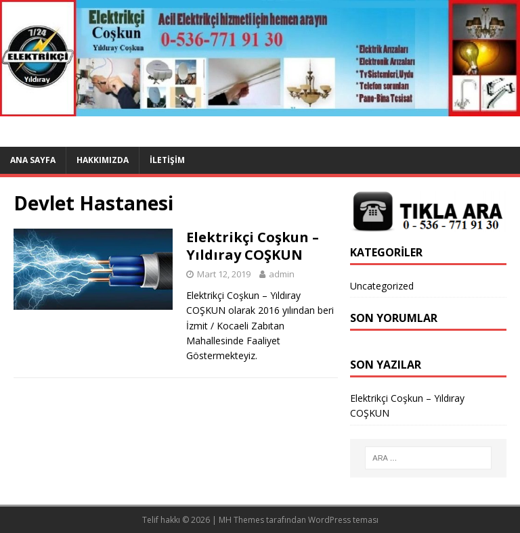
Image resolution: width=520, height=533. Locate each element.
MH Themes (241, 520)
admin (282, 274)
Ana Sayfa (33, 160)
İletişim (167, 160)
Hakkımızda (103, 160)
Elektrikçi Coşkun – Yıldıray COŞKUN (252, 246)
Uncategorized (382, 285)
